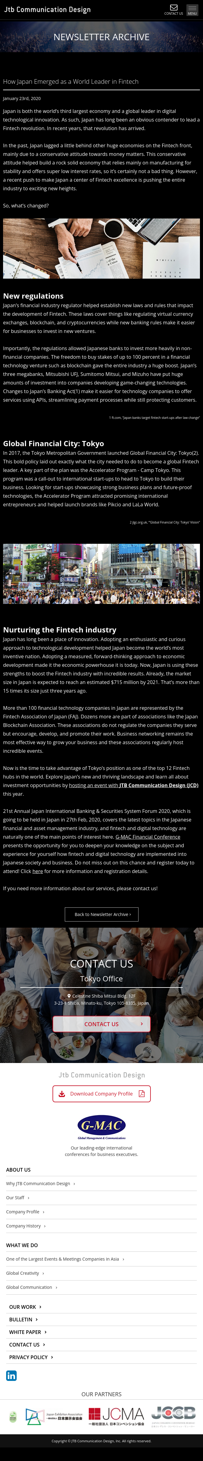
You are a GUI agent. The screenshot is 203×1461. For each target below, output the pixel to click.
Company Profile (22, 1212)
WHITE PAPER (25, 1332)
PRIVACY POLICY (28, 1357)
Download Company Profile (101, 1093)
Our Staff (15, 1197)
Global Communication (29, 1287)
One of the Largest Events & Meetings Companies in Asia (62, 1259)
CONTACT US (101, 1024)
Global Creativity (22, 1273)
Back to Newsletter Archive (101, 914)
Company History (23, 1226)
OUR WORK (22, 1306)
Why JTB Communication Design (38, 1183)
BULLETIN (20, 1319)
